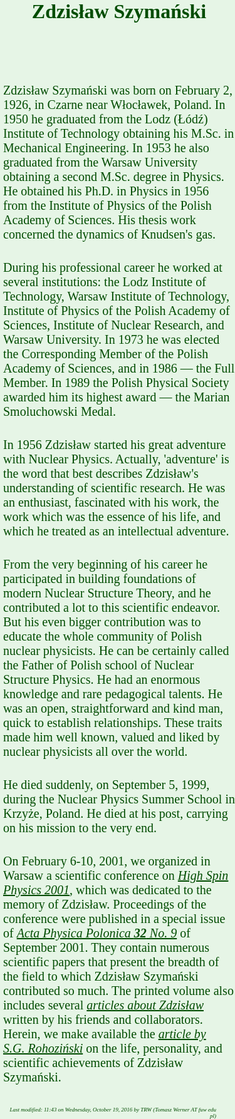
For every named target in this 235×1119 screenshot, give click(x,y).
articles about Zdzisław (145, 1005)
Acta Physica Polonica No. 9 (97, 933)
